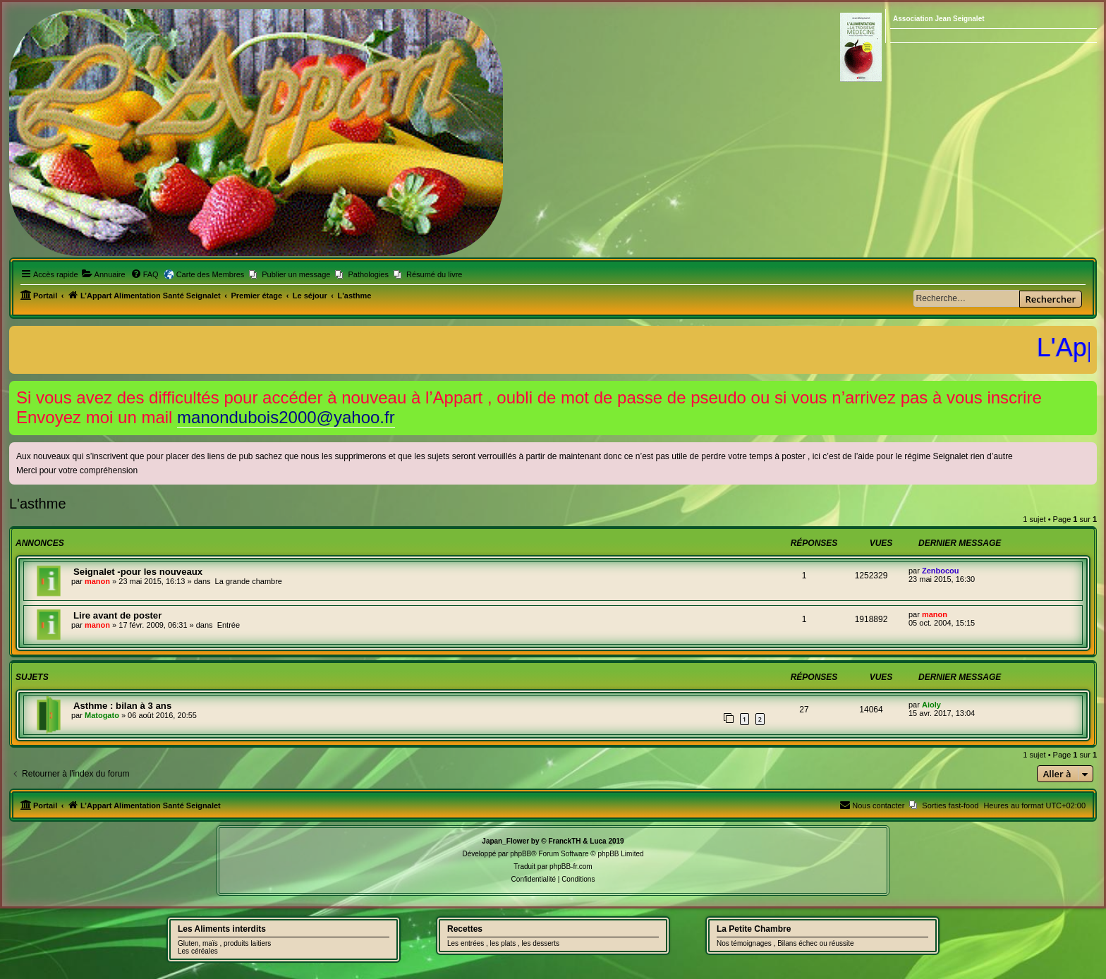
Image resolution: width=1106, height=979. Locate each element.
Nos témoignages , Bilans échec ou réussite (785, 943)
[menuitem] (104, 274)
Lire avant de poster (117, 615)
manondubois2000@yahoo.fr (286, 417)
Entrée (228, 625)
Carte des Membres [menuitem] (210, 274)
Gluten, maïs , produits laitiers (224, 943)
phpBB (520, 854)
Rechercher (1051, 299)
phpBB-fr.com (570, 866)
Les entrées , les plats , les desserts (503, 943)
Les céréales (198, 951)
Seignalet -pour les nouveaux (137, 571)
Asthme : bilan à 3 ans (122, 705)
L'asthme (37, 503)
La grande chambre (248, 581)
